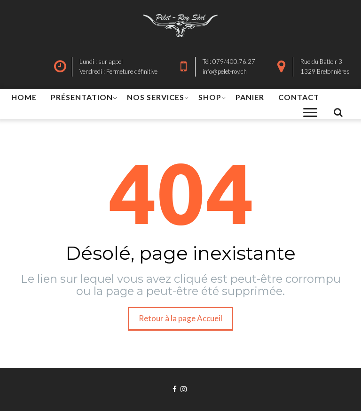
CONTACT (298, 97)
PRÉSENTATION (82, 97)
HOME (24, 97)
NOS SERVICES (155, 97)
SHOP (209, 97)
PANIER (249, 97)
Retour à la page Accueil (180, 318)
